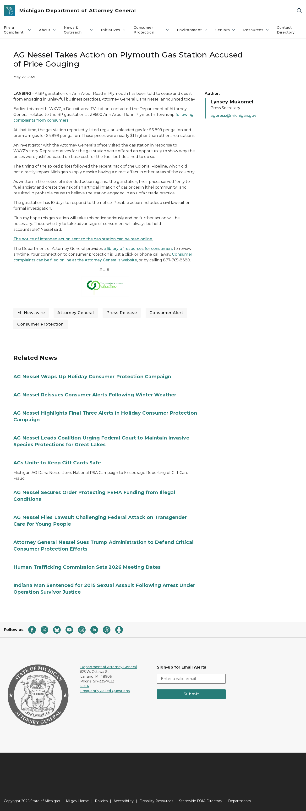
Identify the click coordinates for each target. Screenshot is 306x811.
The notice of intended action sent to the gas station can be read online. (83, 239)
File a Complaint (17, 29)
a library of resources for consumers (138, 248)
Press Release (121, 312)
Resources (256, 30)
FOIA (84, 686)
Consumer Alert (166, 312)
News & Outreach (78, 29)
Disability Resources (156, 801)
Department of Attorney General (108, 667)
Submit (191, 694)
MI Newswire (31, 312)
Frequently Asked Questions (105, 691)
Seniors (225, 30)
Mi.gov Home (77, 801)
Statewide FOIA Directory (200, 801)
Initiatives (113, 30)
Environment (192, 30)
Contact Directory (286, 29)
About (47, 30)
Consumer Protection (151, 29)
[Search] (299, 11)
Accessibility (124, 801)
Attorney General (75, 312)
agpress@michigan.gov (233, 115)
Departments (239, 801)
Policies (101, 801)
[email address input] (191, 679)
